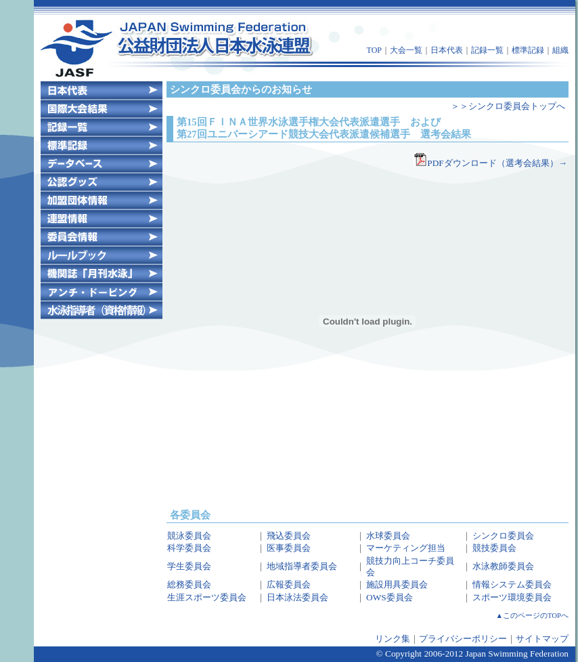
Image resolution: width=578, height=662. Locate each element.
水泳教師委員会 (503, 566)
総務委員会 (189, 584)
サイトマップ (542, 639)
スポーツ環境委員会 (512, 597)
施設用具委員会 (397, 584)
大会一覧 (406, 50)
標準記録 (528, 50)
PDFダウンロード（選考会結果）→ (497, 163)
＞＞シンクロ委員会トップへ (508, 106)
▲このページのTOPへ (532, 615)
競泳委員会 (189, 536)
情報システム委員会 (512, 584)
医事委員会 (289, 548)
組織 (560, 50)
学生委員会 (189, 566)
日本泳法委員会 (297, 597)
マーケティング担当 (405, 548)
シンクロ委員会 (503, 536)
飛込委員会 (289, 536)
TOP (374, 50)
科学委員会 (189, 548)
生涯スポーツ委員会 (206, 597)
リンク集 (392, 639)
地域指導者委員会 (302, 566)
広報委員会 (289, 584)
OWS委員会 (389, 597)
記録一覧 (487, 50)
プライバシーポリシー (463, 639)
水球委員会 (388, 536)
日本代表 (446, 50)
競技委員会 (494, 548)
